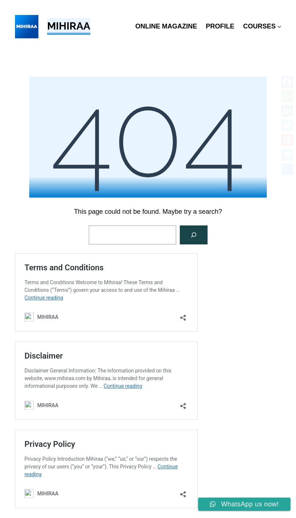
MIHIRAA (68, 26)
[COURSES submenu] (279, 26)
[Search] (194, 234)
